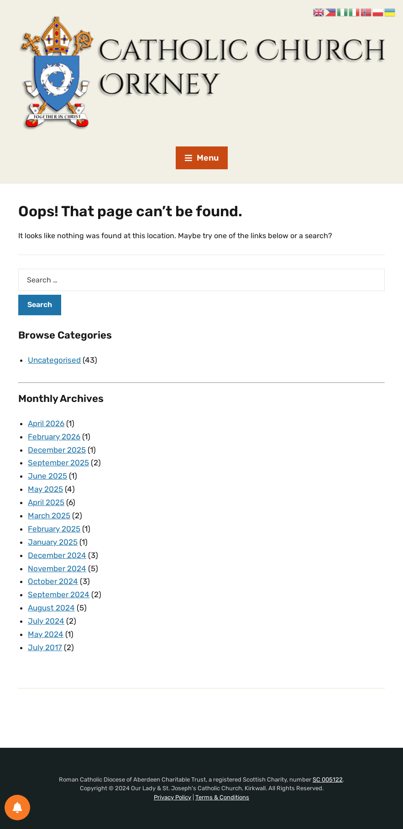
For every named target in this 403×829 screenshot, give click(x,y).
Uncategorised (54, 360)
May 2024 (45, 634)
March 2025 (49, 515)
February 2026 (54, 436)
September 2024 (58, 594)
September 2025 (58, 462)
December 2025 (57, 449)
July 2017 (45, 647)
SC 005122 (328, 779)
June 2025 (47, 475)
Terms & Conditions (222, 797)
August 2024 (51, 607)
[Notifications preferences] (17, 807)
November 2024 (57, 568)
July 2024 (46, 621)
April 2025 (46, 502)
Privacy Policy (172, 797)
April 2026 (46, 423)
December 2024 (57, 555)
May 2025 (45, 489)
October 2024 (53, 581)
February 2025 (54, 528)
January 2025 (53, 542)
